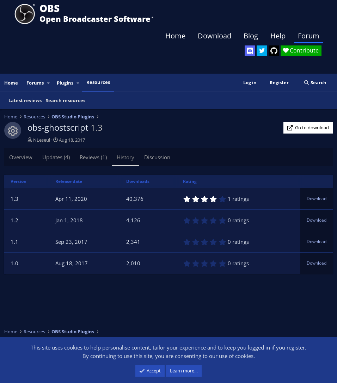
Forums (35, 83)
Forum (308, 36)
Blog (251, 36)
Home (175, 36)
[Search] (315, 82)
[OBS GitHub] (274, 50)
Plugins (65, 83)
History (125, 157)
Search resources (65, 100)
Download (214, 36)
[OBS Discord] (250, 50)
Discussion (157, 157)
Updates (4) (56, 157)
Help (278, 36)
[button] (48, 83)
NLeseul (41, 140)
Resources (98, 82)
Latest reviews (25, 100)
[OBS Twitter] (262, 50)
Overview (20, 157)
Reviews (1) (93, 157)
